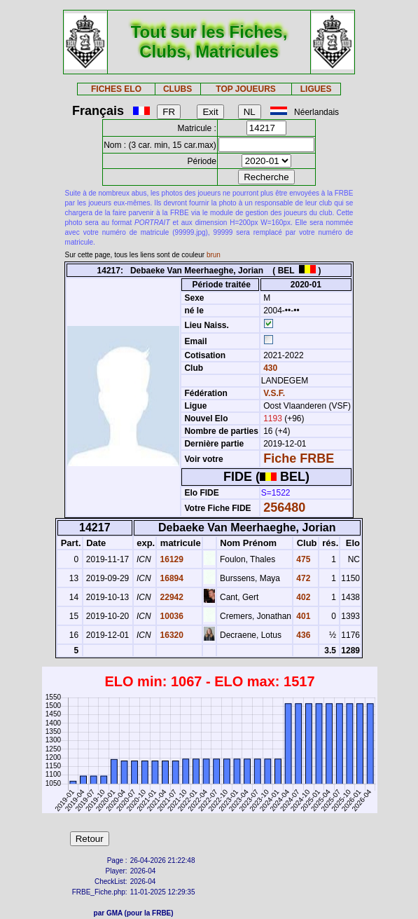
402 (302, 597)
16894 (170, 578)
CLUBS (177, 89)
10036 (170, 616)
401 (302, 616)
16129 (170, 559)
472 (302, 578)
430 (269, 368)
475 (302, 559)
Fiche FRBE (298, 458)
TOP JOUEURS (246, 89)
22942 (170, 597)
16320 (170, 635)
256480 (284, 508)
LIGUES (316, 89)
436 (302, 635)
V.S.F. (274, 393)
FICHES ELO (116, 89)
